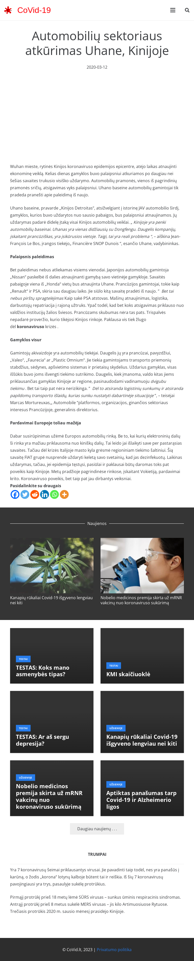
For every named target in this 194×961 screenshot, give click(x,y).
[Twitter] (24, 494)
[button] (187, 10)
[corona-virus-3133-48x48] (8, 10)
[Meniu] (173, 10)
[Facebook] (15, 494)
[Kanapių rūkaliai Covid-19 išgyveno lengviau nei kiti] (51, 541)
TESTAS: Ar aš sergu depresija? (42, 740)
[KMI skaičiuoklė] (142, 631)
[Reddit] (34, 494)
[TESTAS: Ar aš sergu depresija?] (51, 694)
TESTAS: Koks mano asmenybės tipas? (42, 671)
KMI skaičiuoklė (128, 674)
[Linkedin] (44, 494)
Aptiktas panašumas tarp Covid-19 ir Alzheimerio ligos (141, 800)
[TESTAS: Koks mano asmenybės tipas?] (51, 631)
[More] (64, 494)
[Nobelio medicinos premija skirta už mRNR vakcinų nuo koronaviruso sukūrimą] (142, 541)
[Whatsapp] (54, 494)
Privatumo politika (114, 949)
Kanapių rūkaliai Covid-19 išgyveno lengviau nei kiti (51, 600)
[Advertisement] (97, 108)
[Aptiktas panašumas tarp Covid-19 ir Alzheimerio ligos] (142, 764)
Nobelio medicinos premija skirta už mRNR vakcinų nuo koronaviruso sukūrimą (141, 600)
